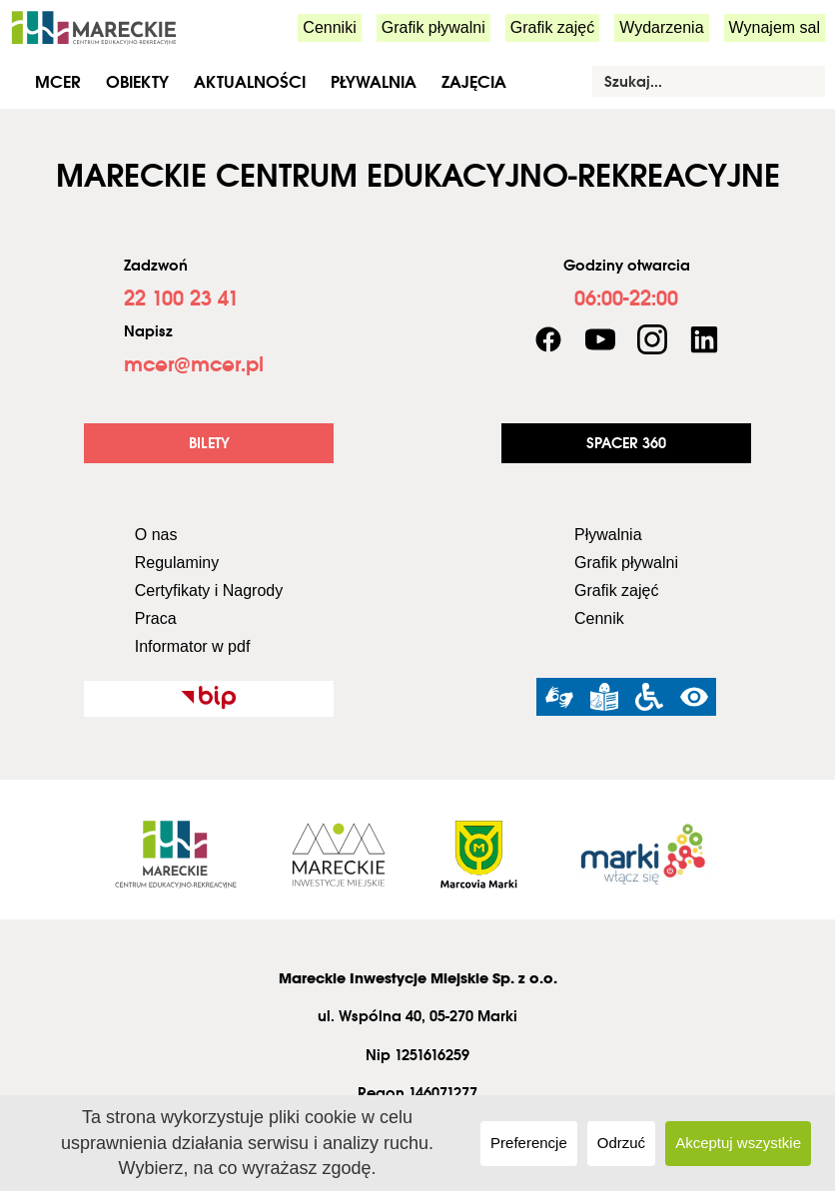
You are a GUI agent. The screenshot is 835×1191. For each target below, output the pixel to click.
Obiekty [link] (137, 82)
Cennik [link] (599, 618)
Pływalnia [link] (374, 82)
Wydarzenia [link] (661, 27)
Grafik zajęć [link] (552, 27)
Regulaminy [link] (177, 562)
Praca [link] (156, 618)
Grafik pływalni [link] (433, 27)
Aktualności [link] (250, 82)
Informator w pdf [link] (193, 646)
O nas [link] (156, 534)
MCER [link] (58, 82)
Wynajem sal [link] (774, 27)
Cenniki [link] (329, 27)
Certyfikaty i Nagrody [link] (209, 590)
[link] (94, 26)
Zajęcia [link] (473, 82)
